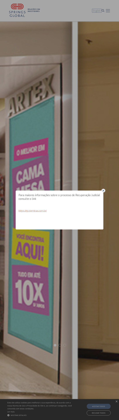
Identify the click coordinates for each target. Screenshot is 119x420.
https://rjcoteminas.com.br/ (33, 210)
